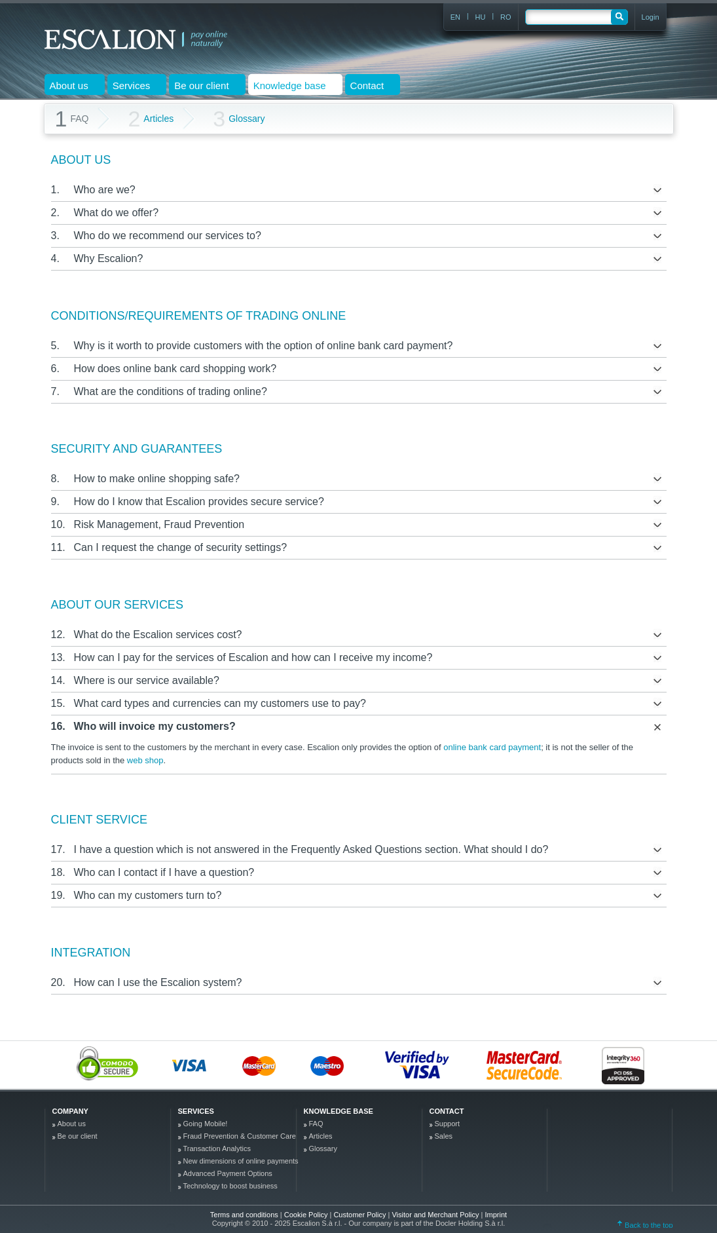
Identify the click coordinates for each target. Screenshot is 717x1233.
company (70, 1111)
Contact (447, 1111)
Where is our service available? (146, 680)
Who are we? (105, 189)
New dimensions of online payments (241, 1161)
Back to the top (644, 1225)
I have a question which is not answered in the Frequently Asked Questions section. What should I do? (311, 849)
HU (480, 17)
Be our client (78, 1136)
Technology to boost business (230, 1186)
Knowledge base (338, 1111)
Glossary (239, 119)
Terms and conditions (244, 1215)
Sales (444, 1136)
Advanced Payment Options (227, 1173)
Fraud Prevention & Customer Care (239, 1136)
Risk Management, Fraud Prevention (159, 524)
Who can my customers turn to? (148, 895)
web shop (145, 760)
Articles (151, 119)
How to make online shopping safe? (157, 478)
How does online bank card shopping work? (175, 368)
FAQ (316, 1124)
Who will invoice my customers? (155, 726)
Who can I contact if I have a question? (164, 872)
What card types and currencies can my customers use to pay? (220, 703)
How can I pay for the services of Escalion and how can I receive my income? (253, 657)
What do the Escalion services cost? (158, 634)
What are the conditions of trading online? (170, 391)
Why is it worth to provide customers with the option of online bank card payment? (263, 345)
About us (72, 1124)
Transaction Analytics (217, 1148)
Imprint (496, 1215)
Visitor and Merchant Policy (436, 1215)
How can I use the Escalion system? (158, 982)
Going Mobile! (205, 1124)
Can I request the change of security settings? (180, 547)
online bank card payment (492, 747)
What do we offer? (116, 212)
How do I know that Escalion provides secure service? (199, 501)
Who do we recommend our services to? (167, 235)
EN (455, 17)
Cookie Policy (307, 1215)
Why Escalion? (108, 258)
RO (505, 17)
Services (196, 1111)
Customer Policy (360, 1215)
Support (447, 1124)
